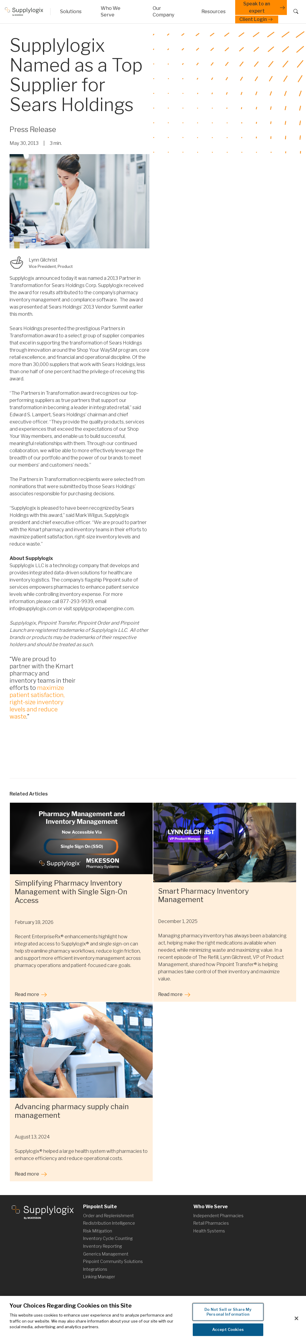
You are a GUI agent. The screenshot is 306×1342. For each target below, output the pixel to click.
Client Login (256, 19)
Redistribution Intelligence (109, 1223)
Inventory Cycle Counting (108, 1238)
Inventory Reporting (102, 1246)
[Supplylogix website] (43, 1212)
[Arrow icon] (167, 11)
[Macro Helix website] (27, 11)
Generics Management (105, 1253)
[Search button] (294, 11)
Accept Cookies (228, 1330)
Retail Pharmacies (211, 1223)
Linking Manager (99, 1276)
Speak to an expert (265, 7)
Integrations (95, 1269)
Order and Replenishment (108, 1215)
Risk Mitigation (97, 1230)
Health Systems (209, 1230)
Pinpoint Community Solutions (113, 1261)
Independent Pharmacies (218, 1215)
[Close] (296, 1319)
